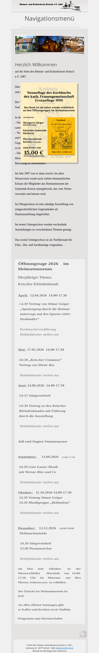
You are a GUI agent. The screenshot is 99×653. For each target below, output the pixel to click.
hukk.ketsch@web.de (64, 648)
